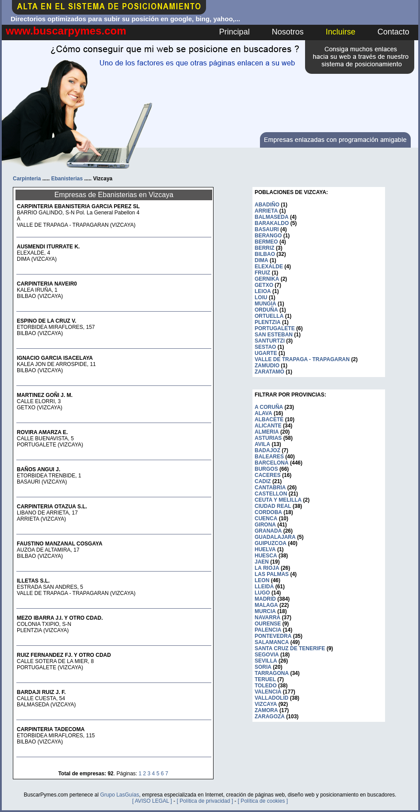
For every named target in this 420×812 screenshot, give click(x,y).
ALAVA (263, 413)
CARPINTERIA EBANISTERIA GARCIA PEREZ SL (78, 206)
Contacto (393, 31)
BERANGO (268, 236)
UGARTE (266, 353)
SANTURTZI (270, 341)
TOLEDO (266, 685)
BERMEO (266, 242)
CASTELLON (271, 494)
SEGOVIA (267, 655)
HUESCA (266, 556)
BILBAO (265, 254)
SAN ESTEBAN (274, 335)
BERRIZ (265, 248)
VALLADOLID (271, 698)
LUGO (262, 593)
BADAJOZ (267, 450)
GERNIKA (267, 279)
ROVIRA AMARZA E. (42, 432)
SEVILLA (266, 661)
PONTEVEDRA (273, 636)
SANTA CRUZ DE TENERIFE (290, 648)
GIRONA (265, 525)
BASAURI (267, 229)
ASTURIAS (268, 438)
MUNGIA (265, 304)
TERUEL (265, 679)
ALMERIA (267, 432)
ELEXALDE (269, 266)
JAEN (262, 562)
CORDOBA (268, 512)
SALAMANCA (272, 642)
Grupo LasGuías (119, 795)
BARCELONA (272, 463)
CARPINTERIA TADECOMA (50, 729)
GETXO (264, 285)
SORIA (263, 667)
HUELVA (265, 549)
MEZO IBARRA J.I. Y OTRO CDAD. (60, 618)
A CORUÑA (269, 407)
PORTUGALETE (275, 328)
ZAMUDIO (267, 365)
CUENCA (266, 518)
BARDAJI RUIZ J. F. (41, 692)
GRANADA (268, 531)
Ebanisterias (67, 178)
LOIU (261, 297)
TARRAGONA (272, 673)
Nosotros (288, 31)
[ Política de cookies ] (263, 801)
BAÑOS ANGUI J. (38, 469)
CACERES (268, 475)
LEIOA (263, 291)
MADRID (265, 599)
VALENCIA (268, 692)
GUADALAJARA (275, 537)
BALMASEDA (272, 217)
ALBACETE (269, 419)
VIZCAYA (266, 704)
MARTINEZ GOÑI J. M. (45, 395)
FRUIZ (262, 273)
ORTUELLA (269, 316)
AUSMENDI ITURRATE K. (48, 247)
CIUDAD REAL (273, 506)
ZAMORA (266, 710)
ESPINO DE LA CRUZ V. (46, 321)
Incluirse (340, 31)
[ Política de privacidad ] (205, 801)
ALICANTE (268, 426)
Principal (234, 31)
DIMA (261, 260)
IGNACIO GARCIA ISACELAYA (55, 358)
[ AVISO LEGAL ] (152, 801)
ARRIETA (266, 211)
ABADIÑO (267, 205)
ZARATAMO (269, 372)
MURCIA (265, 611)
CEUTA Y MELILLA (278, 500)
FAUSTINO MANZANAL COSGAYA (60, 544)
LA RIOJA (267, 568)
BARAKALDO (272, 223)
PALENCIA (268, 630)
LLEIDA (264, 586)
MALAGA (266, 605)
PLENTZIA (268, 322)
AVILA (262, 444)
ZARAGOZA (270, 716)
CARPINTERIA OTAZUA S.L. (52, 506)
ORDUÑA (266, 310)
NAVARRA (267, 617)
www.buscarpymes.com (66, 31)
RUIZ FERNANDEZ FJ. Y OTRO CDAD (64, 655)
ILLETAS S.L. (33, 581)
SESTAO (265, 347)
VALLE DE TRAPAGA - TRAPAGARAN (302, 359)
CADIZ (263, 481)
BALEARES (269, 457)
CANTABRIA (270, 487)
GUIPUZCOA (270, 543)
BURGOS (266, 469)
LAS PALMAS (272, 574)
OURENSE (268, 624)
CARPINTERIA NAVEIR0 (47, 284)
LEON (262, 580)
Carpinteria (27, 178)
